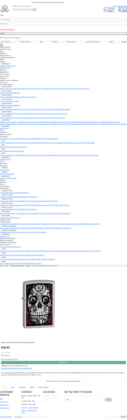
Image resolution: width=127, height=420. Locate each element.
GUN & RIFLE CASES (12, 118)
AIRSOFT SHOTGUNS (55, 89)
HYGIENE (3, 224)
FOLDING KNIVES (23, 122)
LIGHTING (96, 224)
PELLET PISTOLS (5, 101)
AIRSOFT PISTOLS (5, 89)
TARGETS (3, 118)
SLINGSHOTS (48, 201)
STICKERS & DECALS (11, 255)
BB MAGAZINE (18, 97)
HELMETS (67, 155)
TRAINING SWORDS (11, 124)
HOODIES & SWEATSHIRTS (63, 143)
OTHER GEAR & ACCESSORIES (117, 124)
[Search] (23, 9)
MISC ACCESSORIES (30, 209)
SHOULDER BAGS (48, 214)
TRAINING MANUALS (61, 251)
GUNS (13, 387)
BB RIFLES (11, 93)
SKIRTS (12, 174)
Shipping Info (4, 405)
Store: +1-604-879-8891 (28, 410)
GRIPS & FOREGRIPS (6, 114)
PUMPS (80, 224)
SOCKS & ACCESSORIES (16, 151)
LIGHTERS (11, 259)
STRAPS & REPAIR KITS (46, 228)
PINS (42, 255)
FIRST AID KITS (16, 232)
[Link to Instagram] (90, 387)
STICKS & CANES (82, 122)
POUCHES (19, 214)
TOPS (1, 263)
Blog (1, 399)
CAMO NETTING (41, 251)
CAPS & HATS (4, 155)
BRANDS (124, 42)
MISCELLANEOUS (49, 259)
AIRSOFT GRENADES (28, 89)
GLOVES (35, 139)
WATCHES (24, 259)
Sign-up (18, 38)
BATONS (16, 205)
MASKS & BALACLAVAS (15, 155)
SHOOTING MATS (54, 118)
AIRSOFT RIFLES (16, 89)
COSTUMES (11, 247)
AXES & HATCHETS (6, 201)
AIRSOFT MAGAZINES (7, 97)
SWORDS (74, 122)
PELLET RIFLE (14, 101)
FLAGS (39, 255)
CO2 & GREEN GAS (29, 110)
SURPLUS (18, 247)
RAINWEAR (35, 228)
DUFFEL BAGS (58, 214)
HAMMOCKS (32, 224)
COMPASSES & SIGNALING (62, 228)
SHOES (7, 151)
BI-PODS (65, 114)
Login (63, 34)
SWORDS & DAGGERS (7, 197)
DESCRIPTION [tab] (5, 368)
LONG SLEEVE (24, 143)
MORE (111, 42)
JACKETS (2, 170)
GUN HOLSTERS (57, 114)
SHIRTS (8, 143)
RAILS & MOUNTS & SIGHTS (38, 114)
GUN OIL (21, 118)
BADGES (2, 255)
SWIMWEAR (4, 166)
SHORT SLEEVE (15, 143)
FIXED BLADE (10, 193)
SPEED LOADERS (55, 110)
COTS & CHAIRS (23, 224)
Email (23, 412)
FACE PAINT (50, 251)
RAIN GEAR (91, 143)
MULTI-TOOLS (26, 124)
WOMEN (55, 42)
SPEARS (19, 124)
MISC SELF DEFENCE (63, 205)
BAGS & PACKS (71, 42)
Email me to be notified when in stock (15, 366)
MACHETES (91, 122)
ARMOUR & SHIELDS (6, 205)
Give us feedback (64, 381)
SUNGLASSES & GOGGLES (8, 251)
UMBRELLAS (40, 259)
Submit (108, 400)
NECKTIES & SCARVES (30, 155)
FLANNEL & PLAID (49, 143)
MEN (41, 42)
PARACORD (7, 232)
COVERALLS (3, 247)
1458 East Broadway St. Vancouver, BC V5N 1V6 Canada (50, 398)
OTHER (62, 118)
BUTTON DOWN (38, 143)
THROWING (18, 193)
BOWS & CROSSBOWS (19, 201)
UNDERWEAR (22, 147)
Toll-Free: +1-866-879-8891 (29, 408)
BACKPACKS (26, 214)
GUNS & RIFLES (6, 42)
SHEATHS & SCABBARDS (100, 124)
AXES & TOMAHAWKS (101, 122)
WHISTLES (17, 259)
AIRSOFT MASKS (84, 89)
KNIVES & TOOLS (25, 42)
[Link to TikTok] (94, 387)
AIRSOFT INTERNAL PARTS (70, 89)
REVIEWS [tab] (13, 368)
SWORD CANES (26, 197)
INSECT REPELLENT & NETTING (46, 224)
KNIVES (32, 387)
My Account (4, 402)
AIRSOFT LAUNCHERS (41, 89)
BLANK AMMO (65, 110)
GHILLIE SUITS (25, 232)
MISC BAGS (66, 214)
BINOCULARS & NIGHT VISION (26, 251)
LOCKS (70, 251)
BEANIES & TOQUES (76, 155)
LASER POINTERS (23, 114)
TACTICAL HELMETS (94, 251)
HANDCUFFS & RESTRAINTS (49, 124)
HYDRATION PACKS (36, 214)
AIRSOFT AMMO (5, 110)
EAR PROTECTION (30, 118)
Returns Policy (4, 408)
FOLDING (3, 193)
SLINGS (49, 114)
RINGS (34, 259)
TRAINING (25, 193)
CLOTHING (22, 387)
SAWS (36, 201)
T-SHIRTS (3, 143)
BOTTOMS (21, 263)
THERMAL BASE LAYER (25, 139)
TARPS (2, 232)
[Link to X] (98, 387)
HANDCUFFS (23, 205)
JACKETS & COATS (78, 143)
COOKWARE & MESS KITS (64, 224)
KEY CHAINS (4, 259)
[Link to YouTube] (81, 387)
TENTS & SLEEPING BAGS (38, 232)
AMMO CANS (18, 228)
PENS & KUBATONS (77, 124)
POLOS (31, 143)
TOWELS (75, 224)
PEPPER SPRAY (31, 205)
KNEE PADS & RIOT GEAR (80, 251)
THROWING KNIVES (49, 122)
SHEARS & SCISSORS (64, 124)
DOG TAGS (33, 255)
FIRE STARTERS (27, 228)
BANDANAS (52, 155)
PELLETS (20, 110)
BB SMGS (17, 93)
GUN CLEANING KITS (42, 118)
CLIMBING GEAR (87, 224)
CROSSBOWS (10, 105)
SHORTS (7, 147)
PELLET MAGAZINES (29, 97)
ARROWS (17, 105)
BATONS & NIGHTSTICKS (63, 122)
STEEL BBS (13, 110)
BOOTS (2, 151)
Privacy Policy (18, 417)
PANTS (2, 147)
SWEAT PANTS (14, 147)
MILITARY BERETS (42, 155)
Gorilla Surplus (31, 417)
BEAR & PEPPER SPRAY (7, 228)
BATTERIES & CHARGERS (42, 110)
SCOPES (15, 114)
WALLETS (55, 139)
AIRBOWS (3, 105)
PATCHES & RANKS (24, 255)
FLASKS (29, 259)
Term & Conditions (6, 417)
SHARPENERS (87, 124)
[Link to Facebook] (85, 387)
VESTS (85, 143)
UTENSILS (15, 224)
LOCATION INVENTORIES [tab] (24, 368)
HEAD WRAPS (59, 155)
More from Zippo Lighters (9, 359)
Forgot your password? (7, 29)
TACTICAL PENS (52, 205)
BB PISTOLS (4, 93)
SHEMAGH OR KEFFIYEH (91, 155)
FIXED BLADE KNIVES (36, 122)
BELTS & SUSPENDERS (45, 139)
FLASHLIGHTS (35, 124)
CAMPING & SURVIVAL (92, 42)
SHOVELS (41, 201)
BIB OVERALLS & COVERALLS (9, 139)
